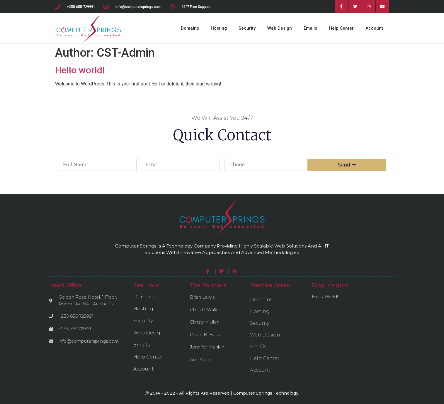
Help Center (341, 28)
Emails (310, 28)
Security (247, 28)
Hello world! (80, 70)
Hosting (219, 28)
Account (374, 28)
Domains (190, 28)
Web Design (279, 28)
